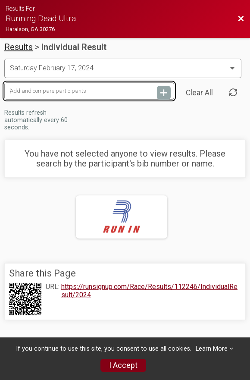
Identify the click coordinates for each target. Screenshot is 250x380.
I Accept (123, 365)
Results (18, 47)
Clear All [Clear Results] (199, 92)
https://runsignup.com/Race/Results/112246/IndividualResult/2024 (149, 290)
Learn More (212, 348)
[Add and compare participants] (89, 91)
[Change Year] (122, 68)
